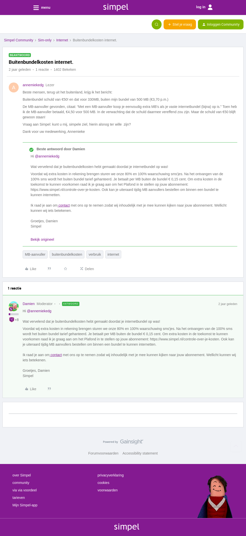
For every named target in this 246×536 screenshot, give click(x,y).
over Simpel (21, 475)
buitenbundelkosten (67, 254)
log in (204, 7)
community (20, 483)
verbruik (95, 254)
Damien (29, 304)
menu (41, 7)
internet (113, 254)
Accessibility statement (140, 453)
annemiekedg (33, 85)
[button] (5, 25)
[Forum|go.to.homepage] (28, 24)
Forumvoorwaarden (103, 453)
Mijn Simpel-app (24, 505)
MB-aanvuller (35, 254)
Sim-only (44, 40)
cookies (103, 483)
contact (64, 205)
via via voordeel (24, 490)
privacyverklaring (111, 475)
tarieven (18, 498)
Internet (62, 40)
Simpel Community (18, 40)
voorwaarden (108, 490)
